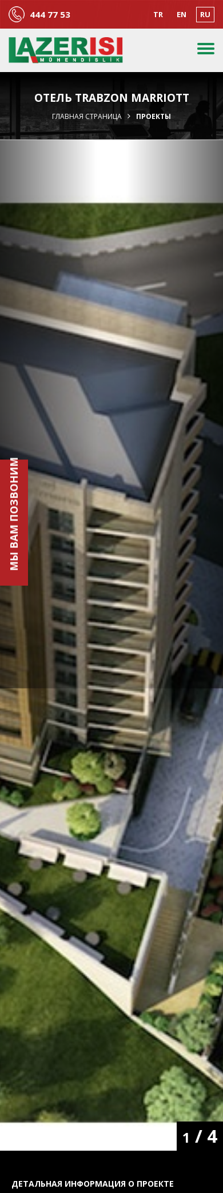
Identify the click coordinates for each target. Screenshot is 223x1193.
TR (158, 14)
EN (181, 14)
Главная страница (87, 116)
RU (205, 14)
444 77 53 (50, 14)
